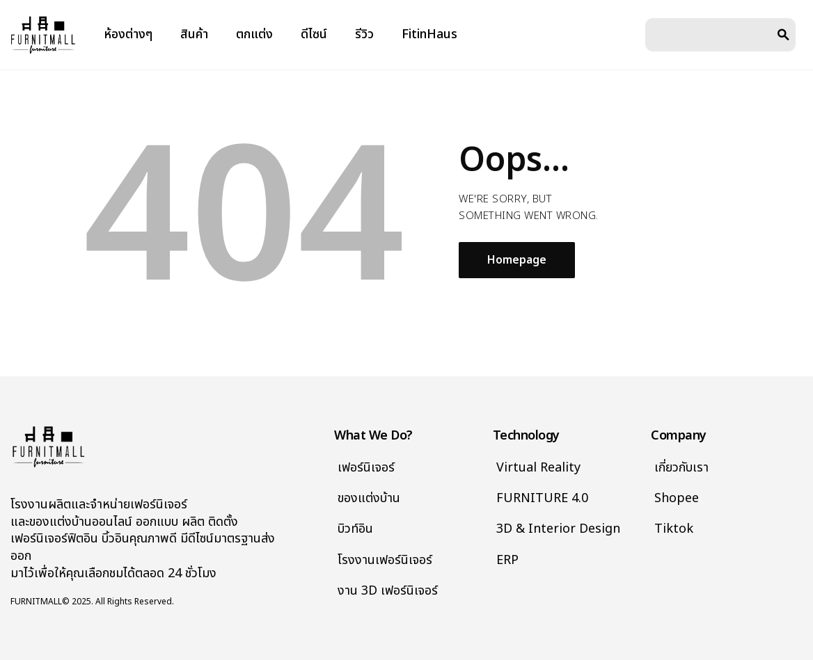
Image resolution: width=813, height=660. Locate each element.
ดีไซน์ (314, 34)
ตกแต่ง (254, 34)
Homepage (516, 260)
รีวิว (364, 34)
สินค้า (194, 34)
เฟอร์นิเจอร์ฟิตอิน (54, 538)
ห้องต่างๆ (128, 34)
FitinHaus (429, 34)
